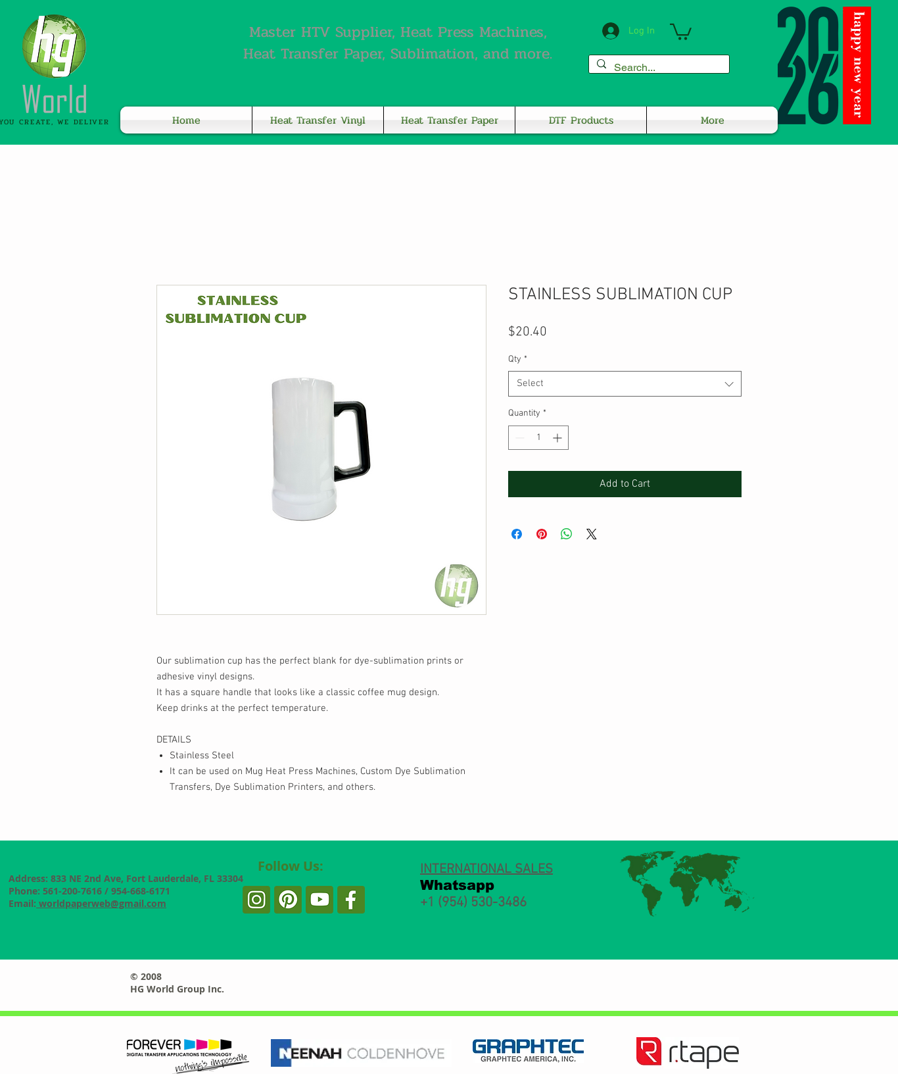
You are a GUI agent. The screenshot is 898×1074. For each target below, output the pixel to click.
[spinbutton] (538, 437)
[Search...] (657, 67)
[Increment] (558, 437)
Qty (517, 359)
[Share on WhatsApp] (567, 534)
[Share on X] (592, 534)
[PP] (351, 900)
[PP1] (319, 900)
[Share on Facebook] (517, 534)
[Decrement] (518, 437)
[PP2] (288, 900)
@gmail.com (138, 903)
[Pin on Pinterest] (542, 534)
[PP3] (256, 900)
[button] (681, 31)
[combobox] (625, 384)
